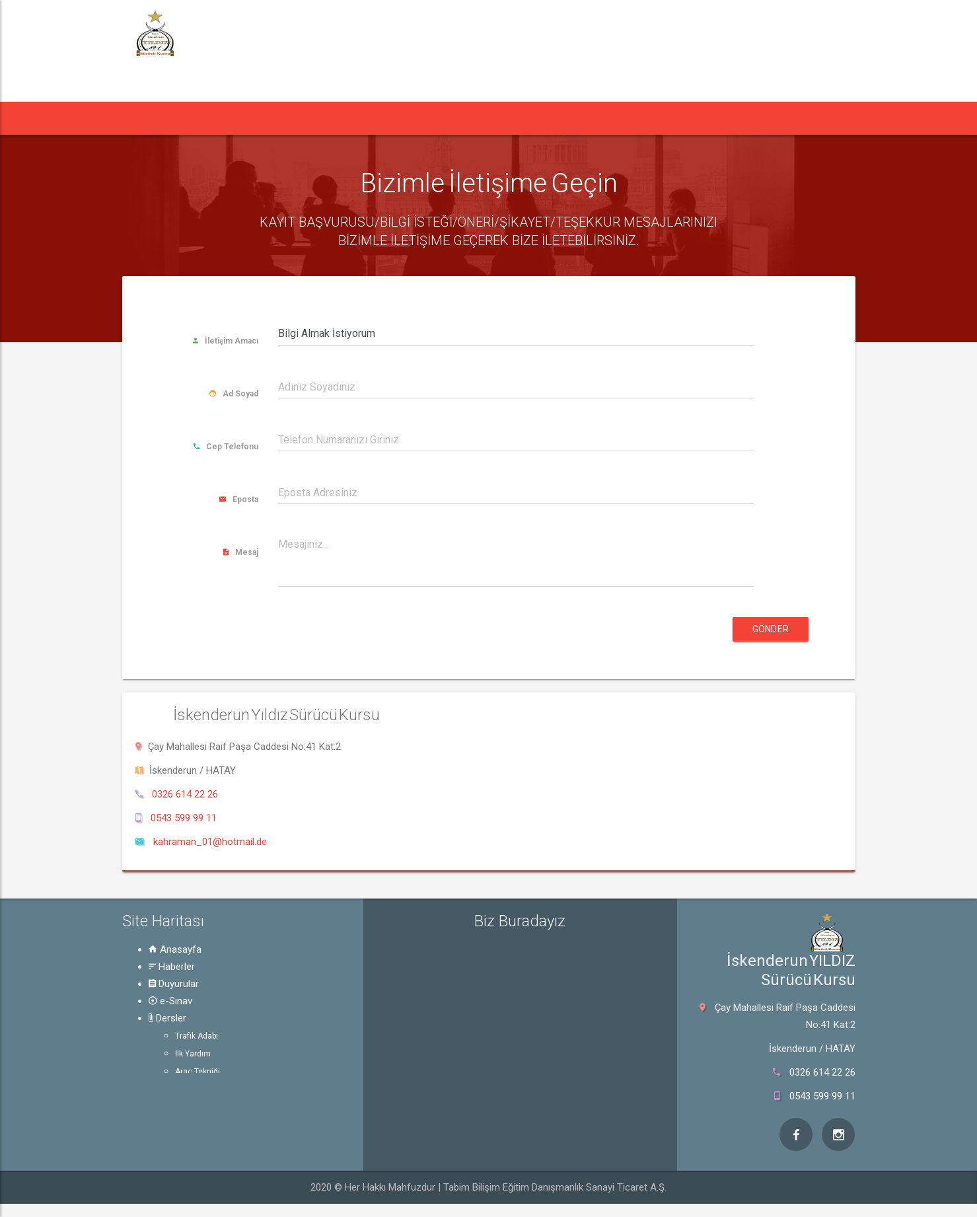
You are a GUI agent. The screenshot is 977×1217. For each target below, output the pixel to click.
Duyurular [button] (290, 118)
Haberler (172, 967)
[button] (147, 118)
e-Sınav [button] (361, 118)
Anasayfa (175, 949)
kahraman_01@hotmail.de (210, 842)
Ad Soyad (233, 393)
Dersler (167, 1018)
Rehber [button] (500, 118)
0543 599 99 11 (184, 818)
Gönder (770, 629)
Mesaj (240, 552)
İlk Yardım (193, 1053)
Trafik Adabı (196, 1036)
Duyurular (174, 984)
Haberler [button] (210, 118)
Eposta (238, 499)
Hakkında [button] (577, 118)
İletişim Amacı (225, 341)
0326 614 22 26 (185, 794)
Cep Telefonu (226, 446)
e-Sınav (170, 1001)
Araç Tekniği (197, 1071)
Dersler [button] (429, 118)
